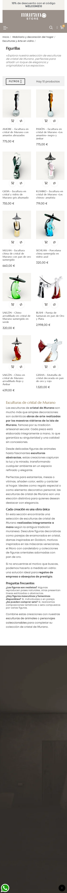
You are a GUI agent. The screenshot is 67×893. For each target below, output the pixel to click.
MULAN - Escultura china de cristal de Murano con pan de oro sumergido (17, 255)
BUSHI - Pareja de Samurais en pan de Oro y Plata (50, 316)
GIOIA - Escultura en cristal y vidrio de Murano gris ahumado (16, 194)
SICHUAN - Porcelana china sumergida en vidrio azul (48, 253)
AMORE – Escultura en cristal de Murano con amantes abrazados (16, 132)
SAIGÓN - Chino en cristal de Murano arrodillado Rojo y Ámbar (14, 379)
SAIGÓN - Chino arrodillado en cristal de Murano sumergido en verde (16, 317)
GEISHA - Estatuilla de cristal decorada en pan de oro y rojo (50, 378)
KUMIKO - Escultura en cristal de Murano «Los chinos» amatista (49, 194)
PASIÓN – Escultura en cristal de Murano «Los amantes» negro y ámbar (49, 134)
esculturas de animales (21, 618)
